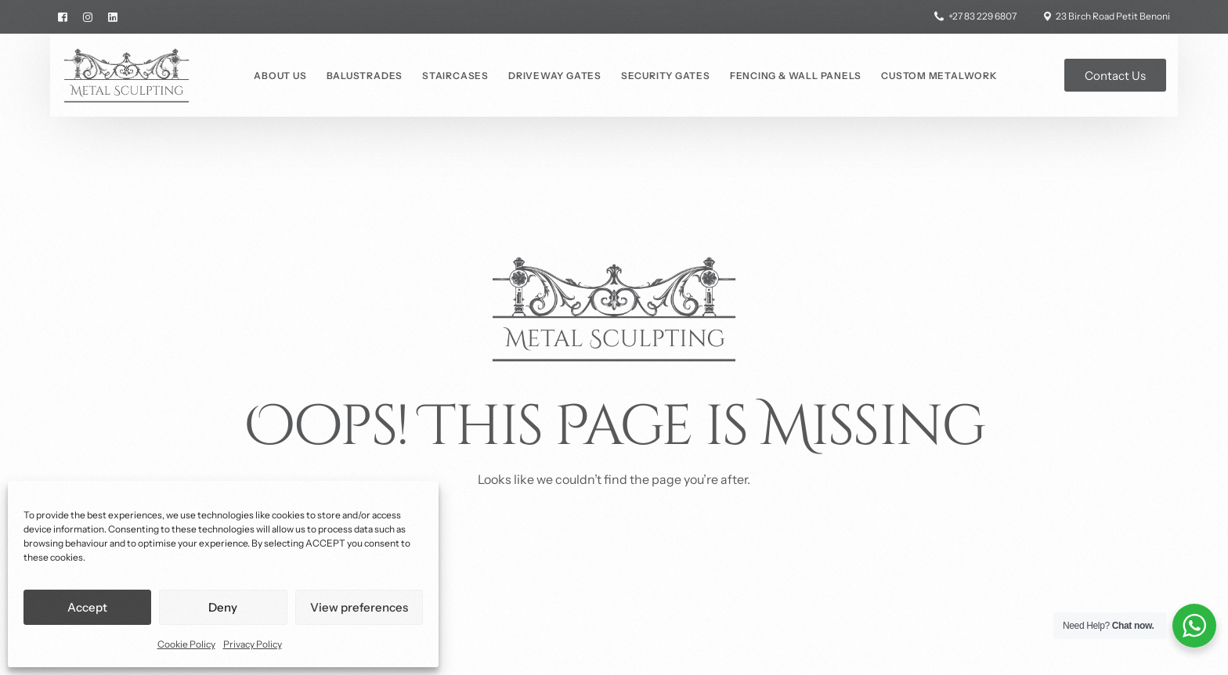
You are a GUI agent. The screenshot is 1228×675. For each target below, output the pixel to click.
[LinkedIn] (112, 16)
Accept (87, 607)
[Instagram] (87, 16)
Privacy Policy (252, 644)
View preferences (359, 607)
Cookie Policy (186, 644)
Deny (222, 607)
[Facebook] (66, 16)
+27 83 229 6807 (982, 16)
